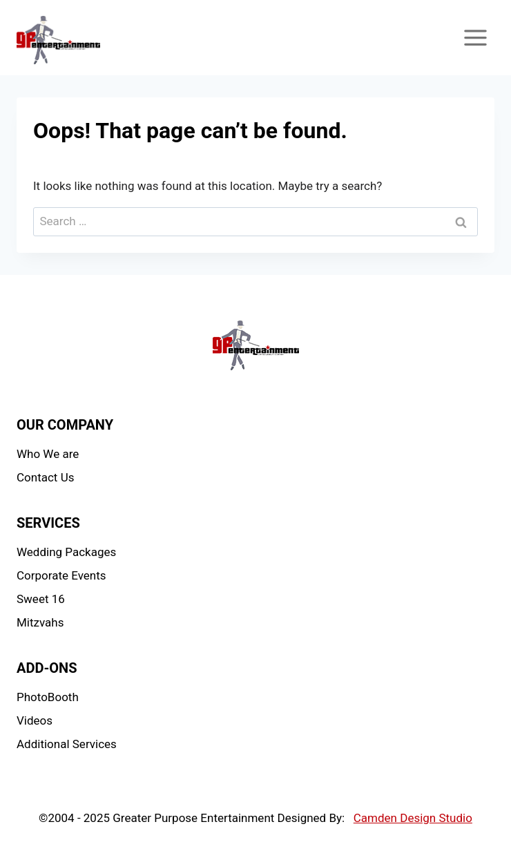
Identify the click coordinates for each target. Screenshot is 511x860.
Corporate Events (61, 575)
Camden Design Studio (413, 818)
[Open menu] (475, 37)
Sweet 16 (41, 599)
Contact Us (45, 477)
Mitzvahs (40, 622)
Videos (34, 720)
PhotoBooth (48, 697)
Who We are (48, 454)
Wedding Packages (66, 552)
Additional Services (67, 744)
